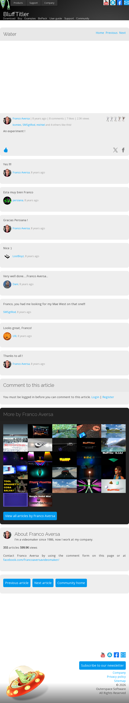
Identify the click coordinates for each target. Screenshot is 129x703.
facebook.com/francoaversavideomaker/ (31, 560)
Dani (15, 284)
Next (122, 33)
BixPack (42, 18)
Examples (30, 18)
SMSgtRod (29, 125)
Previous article (17, 583)
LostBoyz (18, 256)
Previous (112, 33)
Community (82, 18)
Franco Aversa (21, 118)
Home (100, 33)
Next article (43, 583)
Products (18, 2)
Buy (20, 18)
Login (95, 397)
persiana (18, 200)
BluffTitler (16, 14)
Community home (71, 583)
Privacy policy (116, 677)
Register (108, 397)
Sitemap (120, 681)
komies (17, 125)
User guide (56, 18)
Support (34, 2)
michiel (40, 125)
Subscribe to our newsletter (102, 665)
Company (49, 2)
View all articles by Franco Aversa (30, 516)
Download (9, 18)
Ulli (14, 336)
